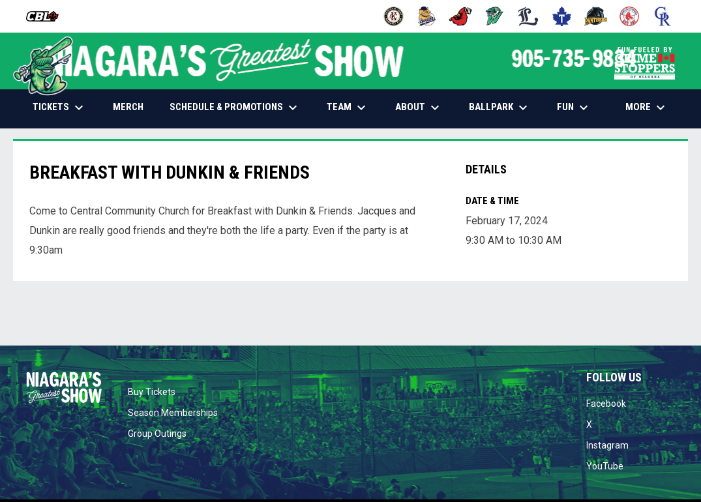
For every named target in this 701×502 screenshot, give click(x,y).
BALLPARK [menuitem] (500, 107)
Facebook (606, 403)
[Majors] (528, 16)
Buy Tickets (151, 392)
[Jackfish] (495, 16)
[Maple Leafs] (562, 16)
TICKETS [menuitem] (60, 107)
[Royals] (663, 16)
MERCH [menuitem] (133, 106)
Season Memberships (173, 412)
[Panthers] (596, 16)
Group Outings (157, 433)
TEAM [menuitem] (348, 107)
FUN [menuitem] (574, 107)
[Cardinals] (461, 16)
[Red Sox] (630, 16)
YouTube (604, 466)
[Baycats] (427, 16)
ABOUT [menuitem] (419, 107)
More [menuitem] (646, 107)
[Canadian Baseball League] (47, 16)
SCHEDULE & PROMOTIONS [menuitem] (235, 107)
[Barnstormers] (393, 16)
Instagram (607, 445)
